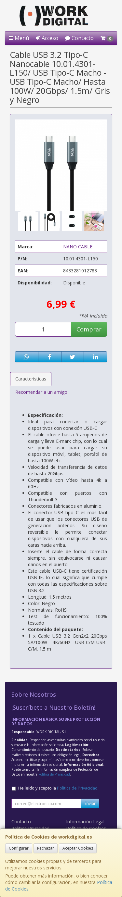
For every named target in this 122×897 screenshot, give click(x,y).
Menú (19, 38)
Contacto (79, 38)
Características (30, 379)
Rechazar (45, 848)
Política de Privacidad (54, 774)
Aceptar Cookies (77, 848)
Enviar (90, 803)
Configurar (19, 848)
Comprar (89, 329)
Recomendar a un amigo (41, 392)
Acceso (47, 38)
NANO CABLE (77, 246)
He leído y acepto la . (58, 788)
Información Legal (85, 821)
